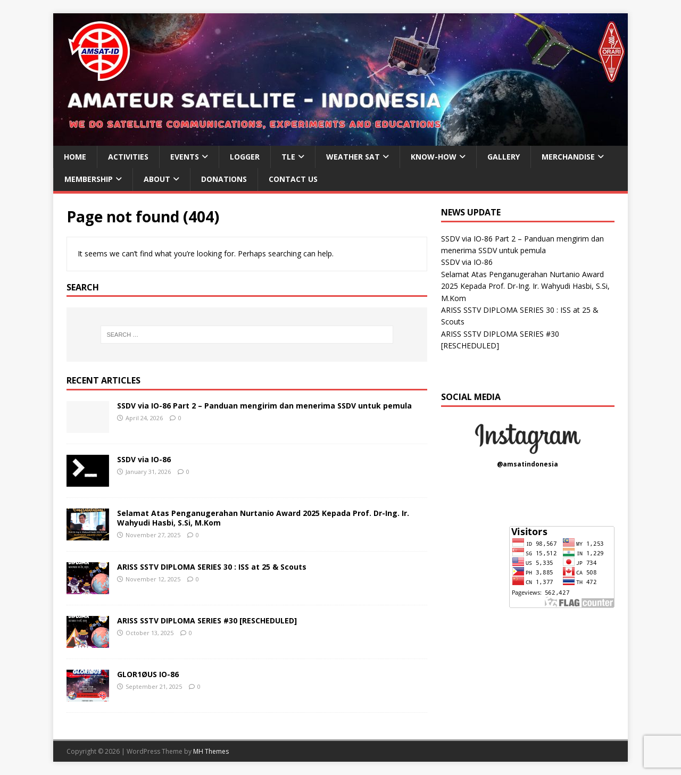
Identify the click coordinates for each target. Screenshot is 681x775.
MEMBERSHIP (88, 179)
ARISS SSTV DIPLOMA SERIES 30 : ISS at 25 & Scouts (211, 567)
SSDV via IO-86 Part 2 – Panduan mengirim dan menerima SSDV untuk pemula (264, 406)
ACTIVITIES (128, 157)
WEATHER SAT (353, 157)
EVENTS (184, 157)
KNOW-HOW (433, 157)
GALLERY (503, 157)
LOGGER (245, 157)
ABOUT (157, 179)
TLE (288, 157)
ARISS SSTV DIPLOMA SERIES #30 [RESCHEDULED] (207, 620)
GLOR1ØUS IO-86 (148, 674)
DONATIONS (224, 179)
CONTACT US (293, 179)
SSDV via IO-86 (144, 459)
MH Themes (211, 751)
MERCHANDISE (568, 157)
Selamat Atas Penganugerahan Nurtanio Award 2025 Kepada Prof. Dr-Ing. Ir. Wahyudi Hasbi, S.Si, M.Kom (263, 518)
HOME (75, 157)
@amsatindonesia (527, 464)
